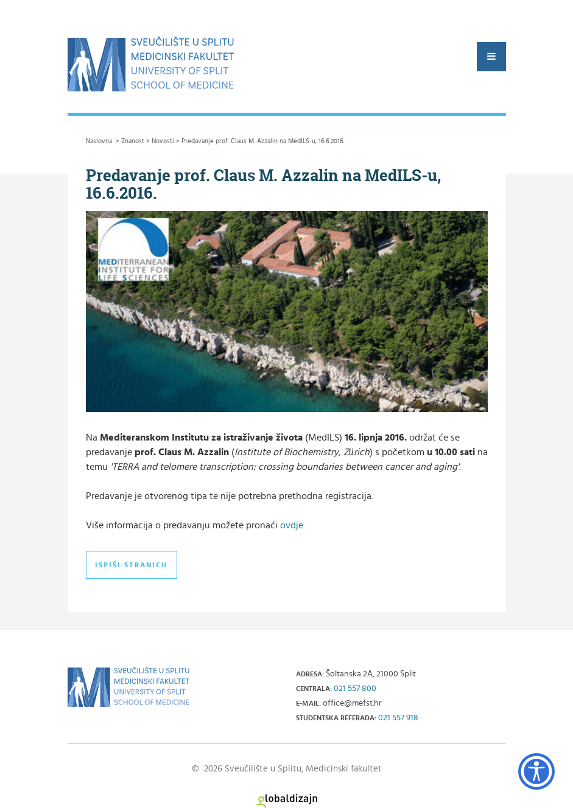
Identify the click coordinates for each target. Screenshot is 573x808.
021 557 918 (398, 718)
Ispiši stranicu (131, 565)
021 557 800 (355, 688)
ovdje (291, 525)
